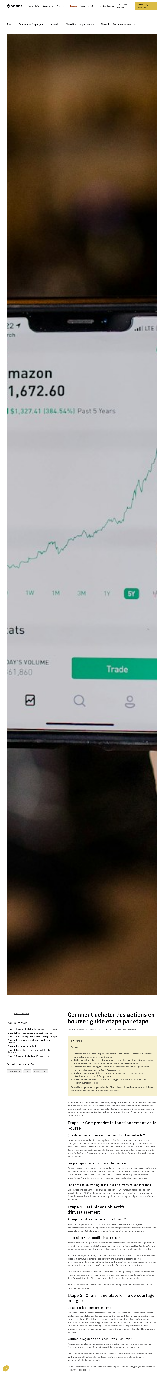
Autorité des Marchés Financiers (84, 1178)
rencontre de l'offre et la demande (91, 1147)
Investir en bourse (76, 1102)
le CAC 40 (76, 1153)
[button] (33, 6)
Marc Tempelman (130, 1029)
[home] (15, 6)
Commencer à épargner (31, 24)
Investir (54, 24)
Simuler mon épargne (122, 6)
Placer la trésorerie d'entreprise (118, 24)
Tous (9, 24)
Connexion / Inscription (143, 6)
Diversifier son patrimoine (79, 24)
